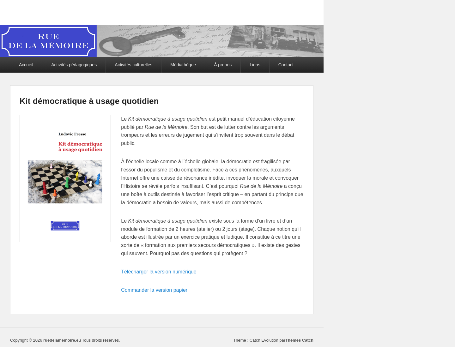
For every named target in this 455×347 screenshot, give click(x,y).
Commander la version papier (154, 290)
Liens (255, 64)
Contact (286, 64)
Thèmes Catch (299, 340)
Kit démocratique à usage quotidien (89, 101)
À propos (223, 64)
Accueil (26, 64)
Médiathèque (183, 64)
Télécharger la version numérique (158, 271)
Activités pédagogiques (74, 64)
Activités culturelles (133, 64)
